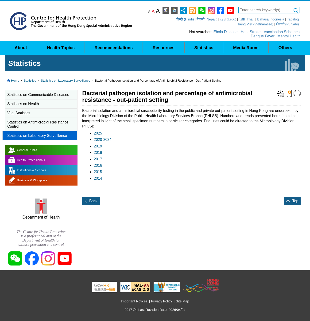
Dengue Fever (262, 36)
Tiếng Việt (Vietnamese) (255, 24)
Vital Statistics (18, 113)
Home (15, 80)
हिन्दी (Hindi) (185, 19)
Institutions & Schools (31, 170)
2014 (98, 178)
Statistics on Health (23, 104)
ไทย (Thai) (247, 19)
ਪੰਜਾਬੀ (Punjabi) (287, 24)
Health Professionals (31, 160)
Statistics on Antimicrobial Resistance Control (37, 124)
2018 (98, 153)
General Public (27, 150)
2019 (98, 146)
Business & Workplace (32, 180)
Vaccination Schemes (282, 32)
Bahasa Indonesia (270, 19)
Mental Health (289, 36)
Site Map (182, 301)
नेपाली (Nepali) (207, 19)
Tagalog (293, 19)
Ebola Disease (225, 32)
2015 (98, 172)
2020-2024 (102, 140)
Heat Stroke (250, 32)
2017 (98, 159)
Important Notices (134, 301)
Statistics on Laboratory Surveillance (65, 80)
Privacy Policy (161, 301)
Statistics (30, 80)
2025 (98, 133)
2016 (98, 165)
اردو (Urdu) (228, 19)
